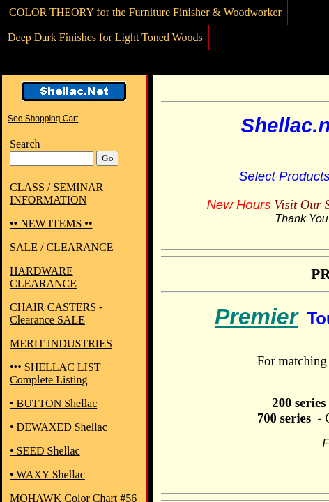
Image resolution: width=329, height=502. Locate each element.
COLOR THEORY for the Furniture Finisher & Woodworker (145, 12)
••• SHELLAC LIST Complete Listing (55, 373)
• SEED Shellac (45, 451)
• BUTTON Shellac (53, 403)
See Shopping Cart (43, 118)
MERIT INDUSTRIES (61, 343)
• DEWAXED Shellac (58, 427)
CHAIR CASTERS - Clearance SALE (56, 313)
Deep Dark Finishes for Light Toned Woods (105, 37)
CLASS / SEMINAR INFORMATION (56, 193)
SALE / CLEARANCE (61, 247)
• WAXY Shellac (47, 474)
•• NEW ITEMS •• (51, 223)
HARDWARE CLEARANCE (43, 277)
